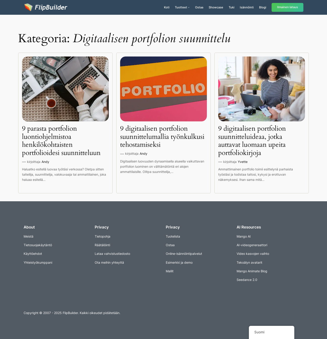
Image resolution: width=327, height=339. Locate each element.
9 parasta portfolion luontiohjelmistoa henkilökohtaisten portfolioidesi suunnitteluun (61, 141)
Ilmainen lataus (287, 7)
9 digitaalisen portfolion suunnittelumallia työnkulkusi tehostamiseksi (162, 137)
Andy (45, 162)
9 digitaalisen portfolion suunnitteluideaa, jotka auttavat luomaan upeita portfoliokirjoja (252, 141)
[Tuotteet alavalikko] (189, 7)
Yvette (243, 162)
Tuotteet (181, 7)
